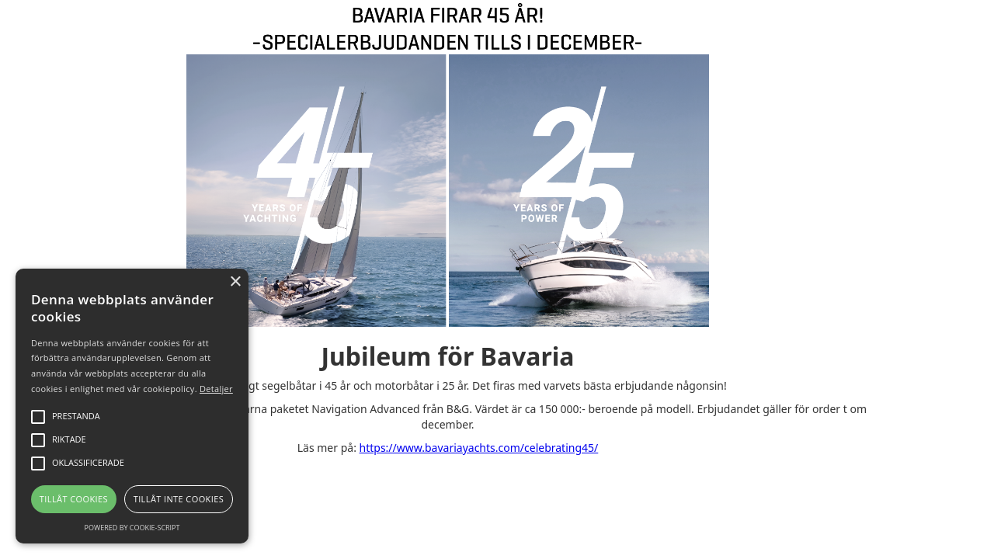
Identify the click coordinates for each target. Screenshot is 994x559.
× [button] (235, 282)
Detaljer (216, 388)
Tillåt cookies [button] (74, 499)
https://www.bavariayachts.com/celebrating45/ (479, 447)
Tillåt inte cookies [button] (179, 499)
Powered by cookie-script (132, 528)
